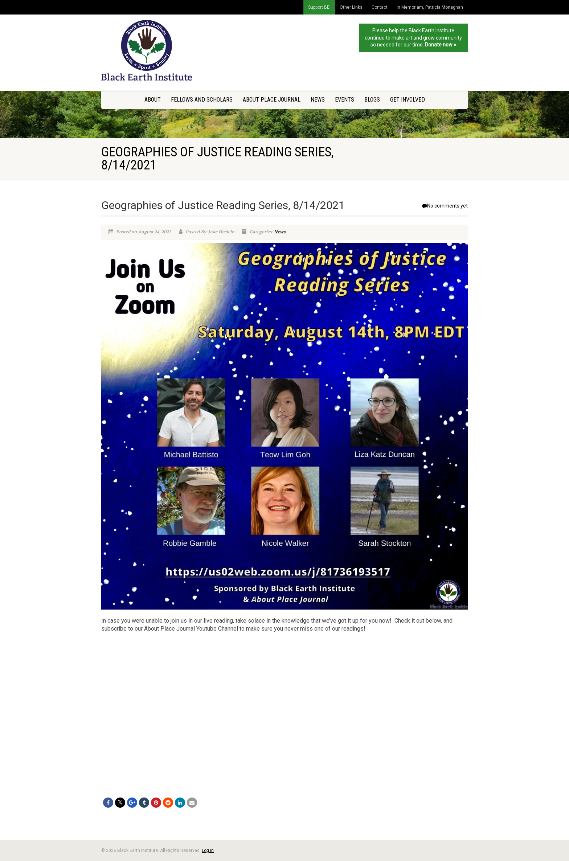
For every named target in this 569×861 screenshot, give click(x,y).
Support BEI (319, 7)
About (152, 99)
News (318, 99)
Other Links (351, 7)
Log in (208, 850)
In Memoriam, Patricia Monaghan (430, 7)
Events (344, 99)
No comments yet (445, 206)
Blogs (372, 99)
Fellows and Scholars (202, 99)
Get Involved (407, 99)
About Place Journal (271, 99)
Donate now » (440, 45)
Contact (380, 7)
